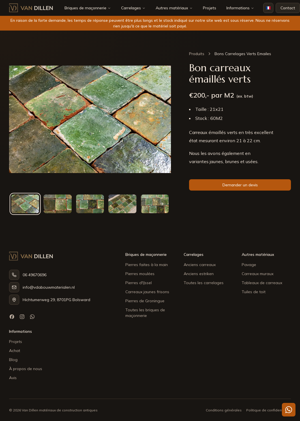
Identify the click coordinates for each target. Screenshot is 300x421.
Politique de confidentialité (268, 410)
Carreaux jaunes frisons (147, 291)
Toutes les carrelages (204, 282)
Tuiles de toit (253, 291)
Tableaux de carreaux (262, 282)
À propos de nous (25, 368)
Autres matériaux (172, 7)
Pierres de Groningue (144, 300)
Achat (14, 350)
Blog (13, 359)
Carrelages (131, 7)
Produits (196, 53)
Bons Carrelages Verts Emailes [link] (243, 53)
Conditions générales (224, 410)
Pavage (249, 264)
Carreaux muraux (257, 273)
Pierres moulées (140, 273)
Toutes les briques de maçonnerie (145, 312)
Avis (13, 377)
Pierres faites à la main (146, 264)
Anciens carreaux (200, 264)
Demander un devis (240, 184)
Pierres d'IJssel (138, 282)
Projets (209, 7)
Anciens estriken (199, 273)
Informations (240, 7)
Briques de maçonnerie (85, 7)
